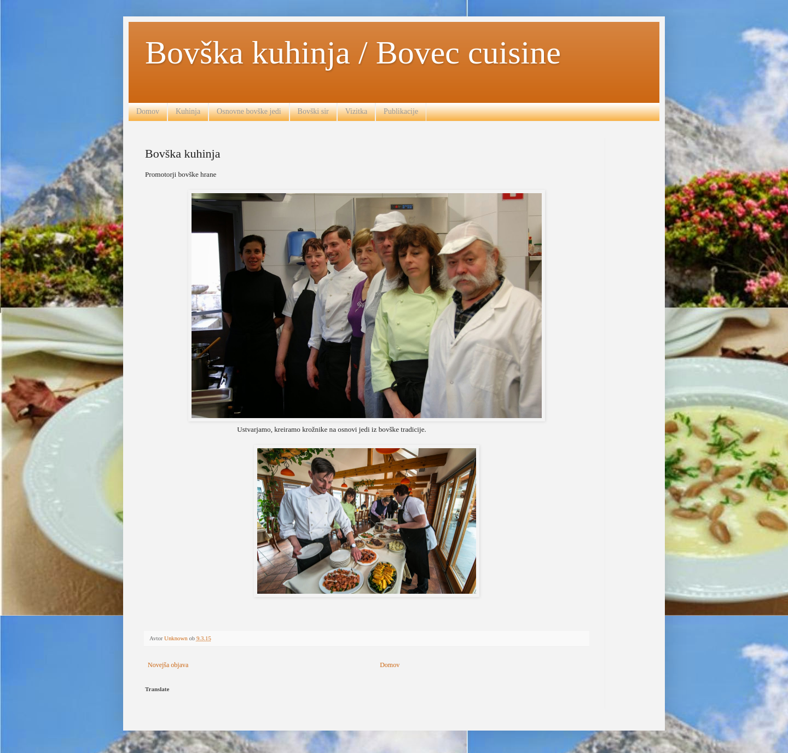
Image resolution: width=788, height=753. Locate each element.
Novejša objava (168, 665)
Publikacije (401, 111)
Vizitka (356, 111)
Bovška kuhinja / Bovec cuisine (353, 52)
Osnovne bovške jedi (249, 111)
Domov (147, 111)
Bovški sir (313, 111)
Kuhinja (188, 111)
